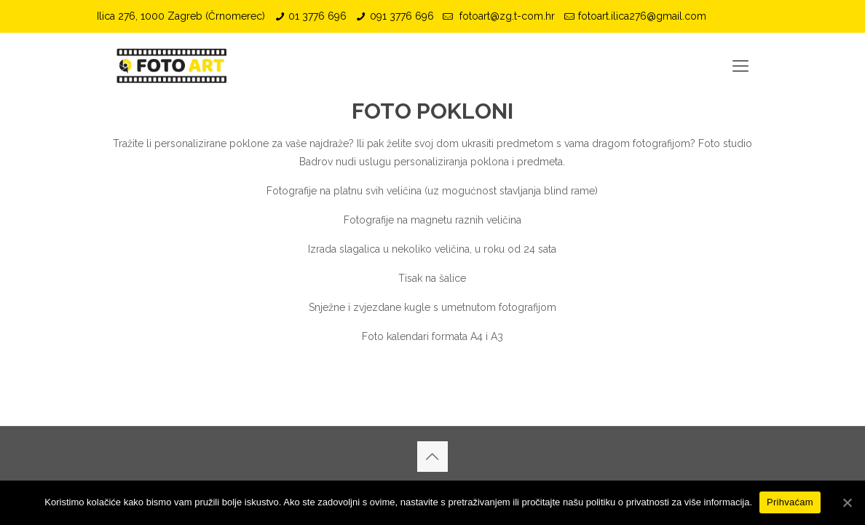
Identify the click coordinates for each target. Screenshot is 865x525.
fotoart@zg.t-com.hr (506, 16)
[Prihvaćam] (847, 502)
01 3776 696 (317, 16)
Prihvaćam (790, 502)
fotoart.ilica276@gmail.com (642, 16)
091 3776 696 (402, 16)
